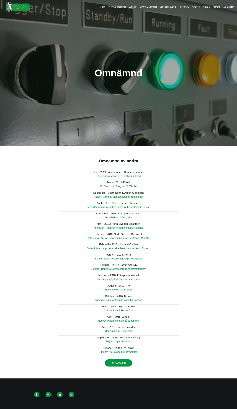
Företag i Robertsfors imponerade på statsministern (118, 268)
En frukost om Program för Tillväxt (118, 186)
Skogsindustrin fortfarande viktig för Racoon (118, 300)
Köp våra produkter (117, 7)
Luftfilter (132, 7)
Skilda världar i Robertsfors (118, 310)
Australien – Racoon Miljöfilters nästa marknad (118, 227)
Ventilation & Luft (168, 7)
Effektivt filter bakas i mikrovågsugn (118, 351)
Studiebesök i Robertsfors (118, 289)
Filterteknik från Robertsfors (118, 331)
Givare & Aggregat (148, 7)
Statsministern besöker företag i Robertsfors (118, 258)
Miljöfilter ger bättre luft (118, 341)
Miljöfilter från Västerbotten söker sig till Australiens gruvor (119, 207)
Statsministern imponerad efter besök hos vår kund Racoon (118, 248)
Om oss (196, 7)
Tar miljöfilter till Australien (118, 217)
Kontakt (216, 7)
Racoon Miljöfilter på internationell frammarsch (118, 196)
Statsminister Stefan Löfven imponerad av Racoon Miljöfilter (118, 238)
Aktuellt (206, 7)
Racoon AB (184, 7)
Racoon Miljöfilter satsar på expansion (118, 320)
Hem (102, 7)
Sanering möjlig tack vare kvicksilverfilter (118, 279)
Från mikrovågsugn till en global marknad (118, 176)
